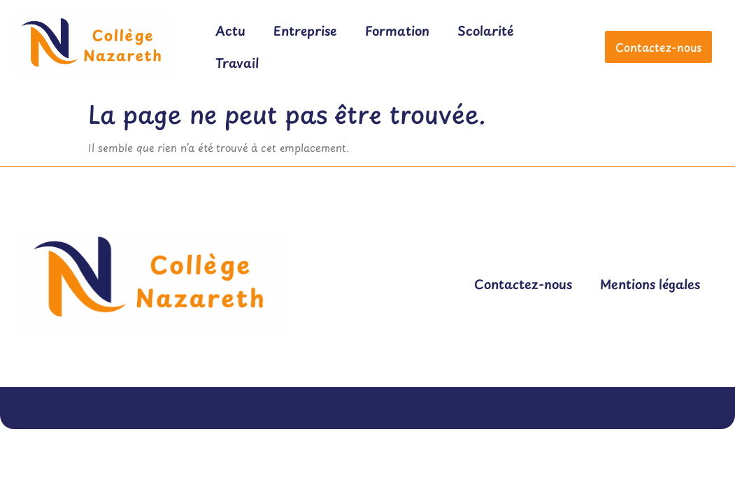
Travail (237, 62)
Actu (230, 30)
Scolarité (485, 30)
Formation (397, 30)
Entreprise (305, 30)
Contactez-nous (523, 283)
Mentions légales (650, 283)
